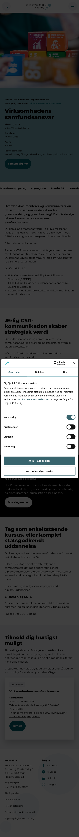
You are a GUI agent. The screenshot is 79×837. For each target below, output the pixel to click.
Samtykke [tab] (14, 371)
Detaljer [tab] (39, 371)
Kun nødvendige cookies (40, 471)
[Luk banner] (74, 363)
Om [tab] (65, 371)
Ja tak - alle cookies (39, 460)
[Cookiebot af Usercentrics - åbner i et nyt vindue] (53, 363)
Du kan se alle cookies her (33, 399)
